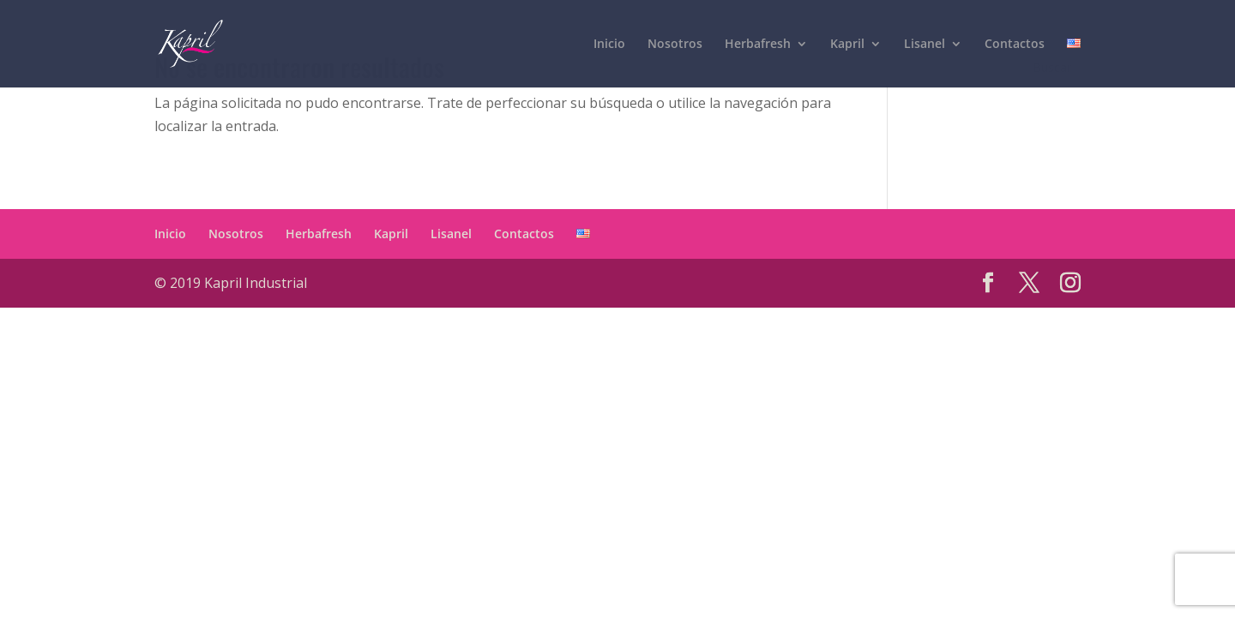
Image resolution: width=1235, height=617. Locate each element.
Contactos (524, 233)
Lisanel (451, 233)
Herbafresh (319, 233)
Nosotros (235, 233)
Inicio (170, 233)
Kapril (391, 233)
